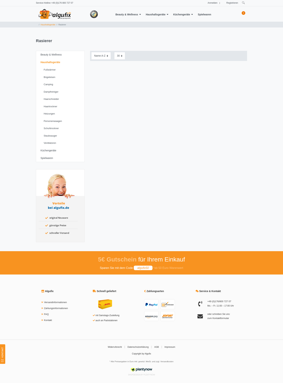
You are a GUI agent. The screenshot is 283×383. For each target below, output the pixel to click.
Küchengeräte (181, 14)
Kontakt (48, 320)
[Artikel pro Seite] (119, 55)
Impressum (170, 347)
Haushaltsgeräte (156, 14)
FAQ (46, 314)
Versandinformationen (55, 302)
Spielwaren (204, 14)
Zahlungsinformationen (56, 308)
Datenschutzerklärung (138, 347)
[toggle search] (243, 3)
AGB (156, 347)
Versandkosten (166, 361)
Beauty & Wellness (127, 14)
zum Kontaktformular (218, 318)
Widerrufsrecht (115, 347)
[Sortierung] (101, 55)
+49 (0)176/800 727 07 (219, 301)
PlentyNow (149, 375)
